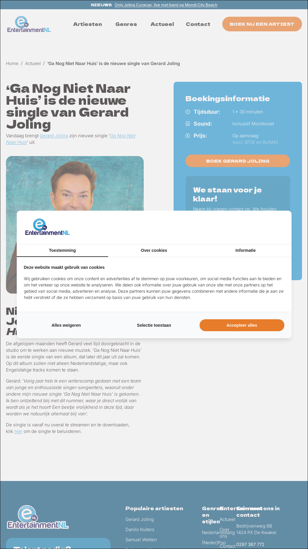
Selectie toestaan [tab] (154, 325)
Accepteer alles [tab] (241, 325)
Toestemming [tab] (62, 250)
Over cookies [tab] (154, 250)
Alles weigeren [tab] (66, 325)
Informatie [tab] (245, 250)
